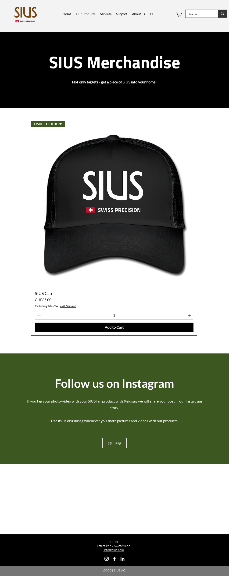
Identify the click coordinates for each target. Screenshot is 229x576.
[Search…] (198, 14)
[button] (179, 14)
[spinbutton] (114, 315)
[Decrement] (38, 315)
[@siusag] (114, 443)
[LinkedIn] (122, 559)
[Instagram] (106, 559)
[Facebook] (114, 559)
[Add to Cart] (114, 327)
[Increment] (190, 315)
